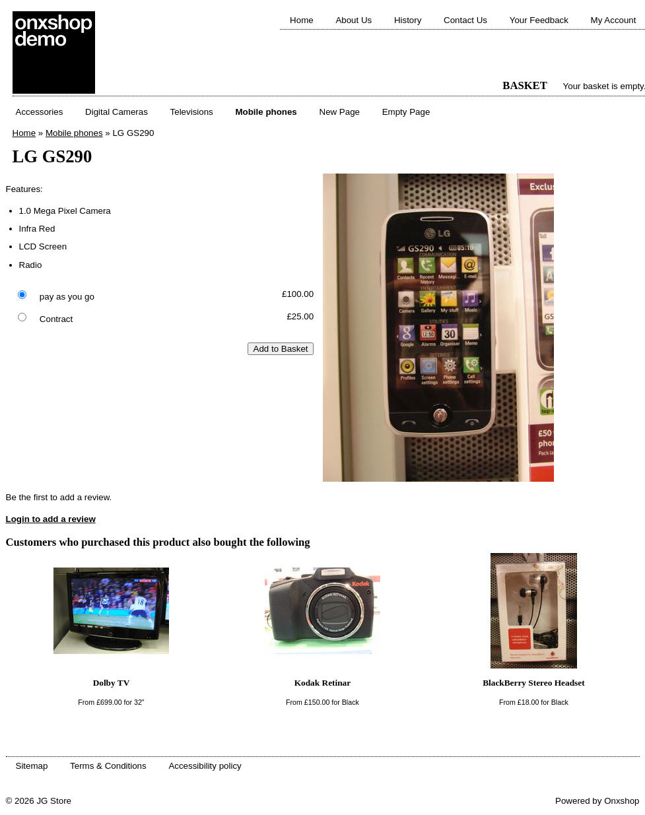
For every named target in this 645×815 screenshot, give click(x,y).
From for (111, 702)
